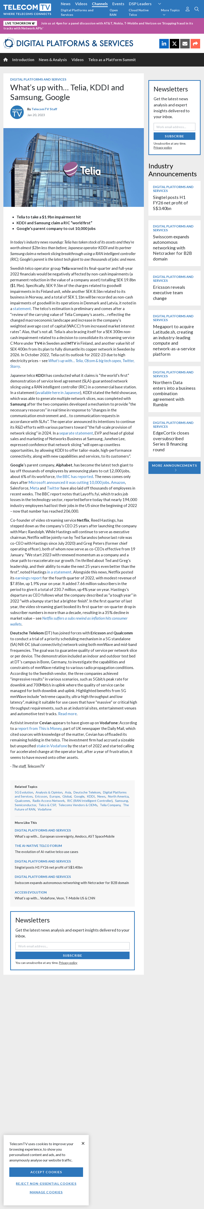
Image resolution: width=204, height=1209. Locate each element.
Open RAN (114, 12)
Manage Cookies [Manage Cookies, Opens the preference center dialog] (46, 1192)
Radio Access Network (48, 801)
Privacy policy (68, 963)
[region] (46, 1170)
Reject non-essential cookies (46, 1183)
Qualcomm (22, 801)
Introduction (23, 59)
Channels (100, 3)
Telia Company (110, 805)
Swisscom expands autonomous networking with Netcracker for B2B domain (72, 883)
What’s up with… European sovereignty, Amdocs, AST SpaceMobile (65, 836)
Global (66, 796)
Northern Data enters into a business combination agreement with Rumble (174, 393)
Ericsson (41, 796)
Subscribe (72, 955)
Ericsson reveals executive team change (169, 292)
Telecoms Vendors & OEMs (77, 805)
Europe (55, 796)
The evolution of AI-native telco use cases (46, 852)
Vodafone (45, 809)
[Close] (83, 1143)
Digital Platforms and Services (77, 12)
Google (79, 796)
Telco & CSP (47, 805)
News (66, 3)
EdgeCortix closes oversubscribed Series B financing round (171, 441)
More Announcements (174, 468)
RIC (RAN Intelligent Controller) (90, 801)
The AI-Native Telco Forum (38, 846)
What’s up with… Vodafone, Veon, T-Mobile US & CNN (55, 898)
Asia (68, 792)
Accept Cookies (46, 1172)
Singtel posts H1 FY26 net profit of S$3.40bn (49, 867)
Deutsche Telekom (87, 792)
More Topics (170, 12)
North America (118, 796)
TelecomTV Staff (44, 109)
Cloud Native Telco (139, 12)
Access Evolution (31, 892)
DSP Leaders (140, 3)
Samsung (121, 801)
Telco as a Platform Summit (112, 59)
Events (118, 3)
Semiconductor (25, 805)
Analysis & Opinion (49, 792)
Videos (81, 3)
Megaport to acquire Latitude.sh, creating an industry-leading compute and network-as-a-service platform (174, 340)
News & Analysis (53, 59)
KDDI (91, 796)
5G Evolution (24, 792)
